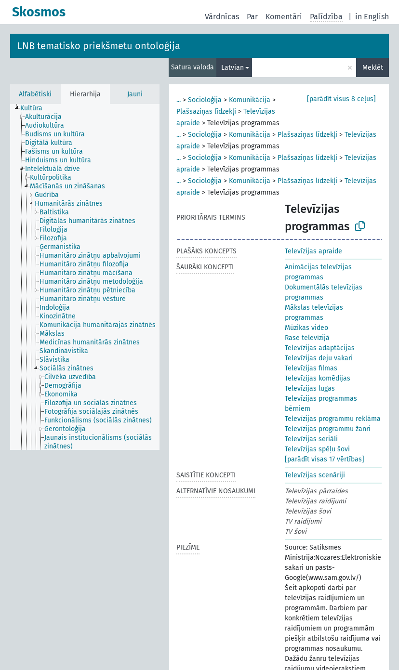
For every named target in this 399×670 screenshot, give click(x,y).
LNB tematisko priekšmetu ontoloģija (98, 46)
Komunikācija (249, 100)
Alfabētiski (35, 94)
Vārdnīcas (222, 16)
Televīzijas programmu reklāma (333, 419)
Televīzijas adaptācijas (320, 348)
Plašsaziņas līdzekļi (206, 111)
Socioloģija (205, 100)
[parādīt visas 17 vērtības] (324, 459)
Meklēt (372, 68)
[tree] (85, 277)
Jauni (135, 94)
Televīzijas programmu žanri (328, 429)
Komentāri (284, 16)
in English (372, 16)
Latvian (232, 68)
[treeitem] (35, 108)
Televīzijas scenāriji (315, 475)
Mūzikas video (306, 328)
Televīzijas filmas (311, 368)
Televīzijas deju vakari (319, 358)
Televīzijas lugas (310, 388)
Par (252, 16)
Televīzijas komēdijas (317, 378)
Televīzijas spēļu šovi (317, 449)
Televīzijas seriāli (311, 439)
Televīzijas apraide (313, 251)
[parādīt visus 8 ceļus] (341, 99)
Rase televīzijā (307, 338)
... (178, 100)
